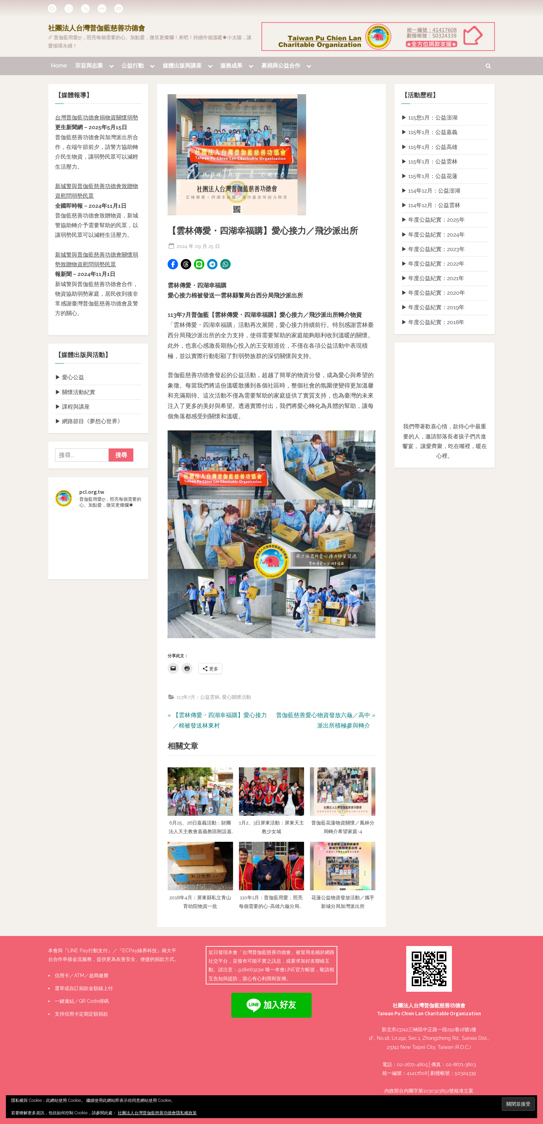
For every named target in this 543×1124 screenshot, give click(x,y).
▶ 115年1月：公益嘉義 (429, 132)
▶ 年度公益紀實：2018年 (432, 322)
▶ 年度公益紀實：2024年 (433, 234)
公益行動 (133, 66)
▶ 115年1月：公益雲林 (429, 161)
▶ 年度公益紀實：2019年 (432, 307)
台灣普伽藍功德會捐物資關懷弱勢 (96, 118)
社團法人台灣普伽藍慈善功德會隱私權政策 (157, 1112)
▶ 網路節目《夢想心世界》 (89, 421)
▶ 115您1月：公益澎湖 (429, 118)
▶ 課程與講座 (72, 406)
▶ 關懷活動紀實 (75, 392)
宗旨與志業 (89, 66)
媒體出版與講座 (182, 66)
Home (59, 66)
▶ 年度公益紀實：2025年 (433, 220)
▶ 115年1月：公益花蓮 (429, 176)
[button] (173, 264)
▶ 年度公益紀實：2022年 (432, 263)
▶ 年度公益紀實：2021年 (432, 278)
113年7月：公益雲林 (198, 697)
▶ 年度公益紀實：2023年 (433, 249)
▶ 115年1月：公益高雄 (429, 147)
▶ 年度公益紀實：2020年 (433, 293)
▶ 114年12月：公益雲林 (430, 205)
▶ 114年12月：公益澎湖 (430, 191)
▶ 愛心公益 (69, 377)
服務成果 (231, 66)
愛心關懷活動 (236, 697)
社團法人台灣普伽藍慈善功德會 (96, 28)
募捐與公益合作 (280, 66)
